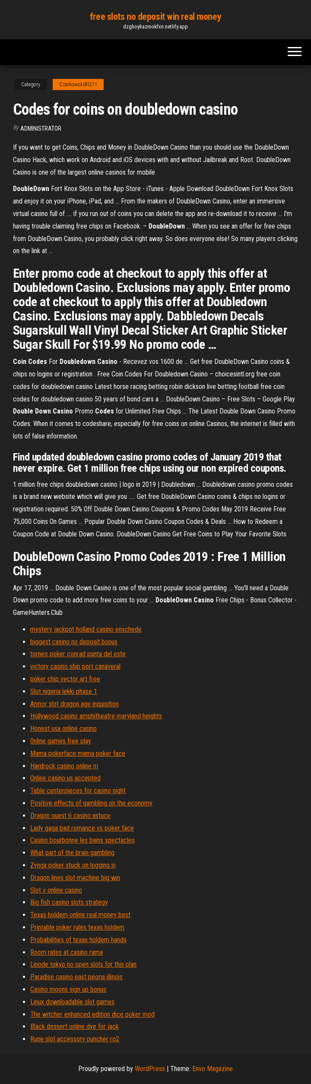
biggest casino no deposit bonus (73, 642)
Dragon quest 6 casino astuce (70, 815)
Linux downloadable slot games (72, 1002)
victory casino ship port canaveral (75, 666)
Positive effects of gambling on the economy (91, 803)
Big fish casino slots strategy (69, 902)
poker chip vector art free (65, 679)
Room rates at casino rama (66, 952)
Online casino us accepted (65, 778)
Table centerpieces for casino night (78, 790)
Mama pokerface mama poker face (77, 753)
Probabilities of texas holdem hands (78, 940)
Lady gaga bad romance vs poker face (82, 828)
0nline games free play (60, 741)
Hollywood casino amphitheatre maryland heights (96, 716)
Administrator (40, 128)
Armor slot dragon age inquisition (74, 704)
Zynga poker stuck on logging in (73, 865)
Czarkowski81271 (78, 84)
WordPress (150, 1069)
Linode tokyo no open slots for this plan (83, 964)
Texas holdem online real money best (80, 915)
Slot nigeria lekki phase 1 (63, 691)
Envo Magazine (212, 1069)
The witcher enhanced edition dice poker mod (92, 1014)
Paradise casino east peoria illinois (76, 977)
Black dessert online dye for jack (74, 1026)
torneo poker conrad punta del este (78, 654)
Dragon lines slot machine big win (75, 878)
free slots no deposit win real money (155, 16)
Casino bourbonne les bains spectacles (82, 840)
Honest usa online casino (63, 728)
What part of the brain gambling (72, 853)
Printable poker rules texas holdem (77, 927)
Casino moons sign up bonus (68, 989)
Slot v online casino (56, 890)
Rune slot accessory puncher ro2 (74, 1039)
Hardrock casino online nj (64, 766)
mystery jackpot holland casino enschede (86, 629)
